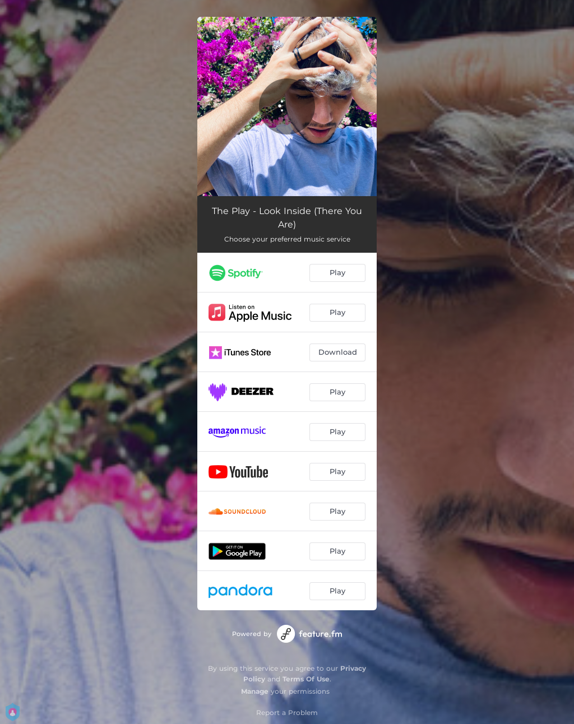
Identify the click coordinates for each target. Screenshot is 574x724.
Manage (255, 691)
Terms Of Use (306, 679)
